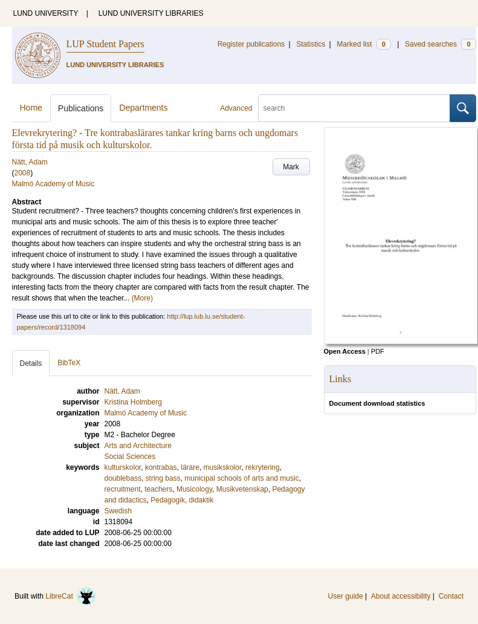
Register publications (251, 44)
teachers (158, 489)
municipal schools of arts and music (241, 478)
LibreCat (70, 596)
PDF (377, 351)
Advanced (236, 108)
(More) (142, 298)
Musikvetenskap (242, 489)
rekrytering (262, 467)
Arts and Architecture (138, 445)
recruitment (123, 489)
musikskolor (223, 467)
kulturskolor (123, 467)
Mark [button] (291, 167)
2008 (23, 173)
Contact (451, 596)
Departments (143, 107)
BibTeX (68, 363)
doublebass (123, 478)
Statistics (310, 44)
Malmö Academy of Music (53, 184)
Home (31, 107)
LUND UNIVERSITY (46, 13)
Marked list (363, 44)
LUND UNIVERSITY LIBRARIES (151, 13)
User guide (345, 596)
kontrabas (161, 467)
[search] (354, 108)
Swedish (118, 511)
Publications (81, 108)
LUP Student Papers (105, 44)
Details (31, 363)
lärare (190, 467)
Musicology (194, 489)
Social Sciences (130, 456)
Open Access (345, 351)
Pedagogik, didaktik (181, 500)
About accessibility (401, 596)
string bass (163, 478)
